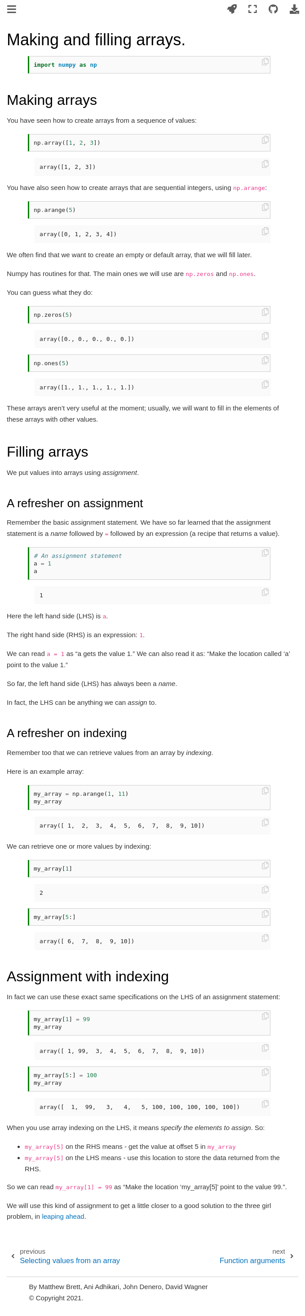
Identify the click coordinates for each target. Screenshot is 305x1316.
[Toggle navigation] (12, 10)
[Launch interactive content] (232, 9)
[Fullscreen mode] (252, 9)
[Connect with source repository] (273, 9)
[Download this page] (294, 9)
